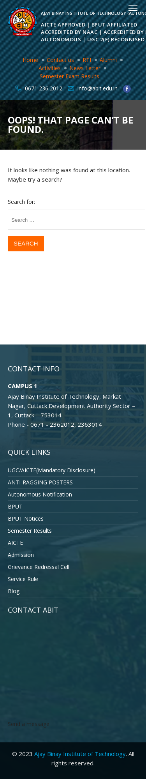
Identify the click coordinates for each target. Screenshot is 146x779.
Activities (50, 68)
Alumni (108, 60)
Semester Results (30, 530)
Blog (13, 591)
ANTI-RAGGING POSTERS (40, 482)
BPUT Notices (26, 518)
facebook (127, 89)
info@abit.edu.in (97, 88)
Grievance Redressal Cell (38, 567)
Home (30, 60)
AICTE (15, 542)
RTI (87, 60)
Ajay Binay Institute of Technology (80, 754)
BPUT (15, 506)
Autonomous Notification (40, 494)
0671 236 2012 (43, 88)
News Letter (84, 68)
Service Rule (23, 579)
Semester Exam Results (69, 76)
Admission (21, 554)
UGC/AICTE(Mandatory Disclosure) (51, 470)
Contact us (60, 60)
